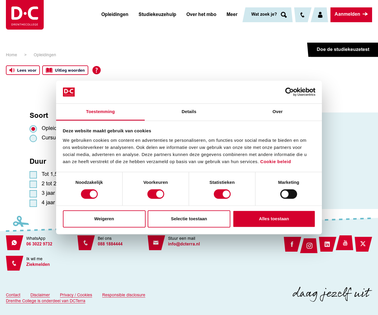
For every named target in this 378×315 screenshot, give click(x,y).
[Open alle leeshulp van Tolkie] (96, 70)
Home (11, 55)
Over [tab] (278, 111)
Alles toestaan (274, 218)
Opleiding (53, 128)
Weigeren (104, 218)
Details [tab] (189, 111)
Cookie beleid (275, 161)
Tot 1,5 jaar (55, 174)
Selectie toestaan (189, 218)
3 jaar (48, 193)
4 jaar (48, 203)
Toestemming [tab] (100, 111)
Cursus (50, 138)
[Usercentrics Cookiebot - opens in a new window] (289, 92)
